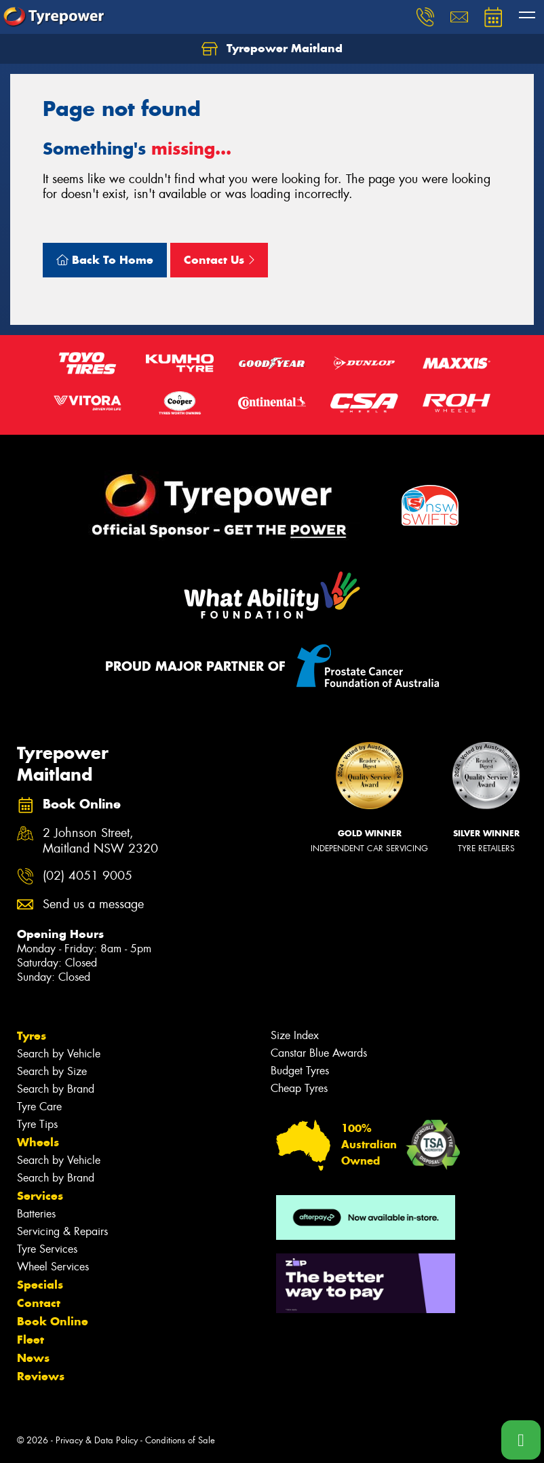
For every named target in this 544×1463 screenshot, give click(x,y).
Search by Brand (55, 1089)
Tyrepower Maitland (272, 49)
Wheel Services (53, 1267)
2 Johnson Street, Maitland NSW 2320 (100, 841)
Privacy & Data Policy (97, 1440)
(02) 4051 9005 (87, 876)
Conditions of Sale (180, 1440)
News (33, 1357)
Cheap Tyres (299, 1088)
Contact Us (219, 259)
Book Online (52, 1321)
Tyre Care (39, 1106)
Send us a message (93, 904)
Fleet (30, 1339)
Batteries (36, 1214)
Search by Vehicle (58, 1054)
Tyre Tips (37, 1124)
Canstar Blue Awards (319, 1053)
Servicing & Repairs (62, 1231)
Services (40, 1195)
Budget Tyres (300, 1071)
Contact (38, 1302)
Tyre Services (47, 1249)
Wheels (38, 1142)
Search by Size (52, 1071)
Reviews (40, 1376)
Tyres (31, 1035)
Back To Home (104, 259)
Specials (40, 1284)
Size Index (295, 1035)
